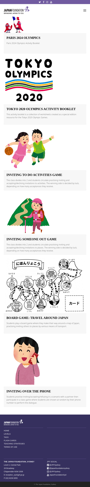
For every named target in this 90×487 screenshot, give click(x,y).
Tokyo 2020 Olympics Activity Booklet (41, 109)
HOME (6, 431)
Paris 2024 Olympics (23, 38)
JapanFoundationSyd (56, 475)
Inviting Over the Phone (28, 391)
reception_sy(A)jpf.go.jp (14, 475)
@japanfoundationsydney (58, 468)
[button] (84, 10)
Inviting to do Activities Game (34, 175)
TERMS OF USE (10, 447)
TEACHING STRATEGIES (14, 444)
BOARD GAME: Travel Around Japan (37, 318)
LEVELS (7, 434)
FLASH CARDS (10, 441)
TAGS (6, 437)
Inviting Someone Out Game (31, 239)
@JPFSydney (53, 465)
